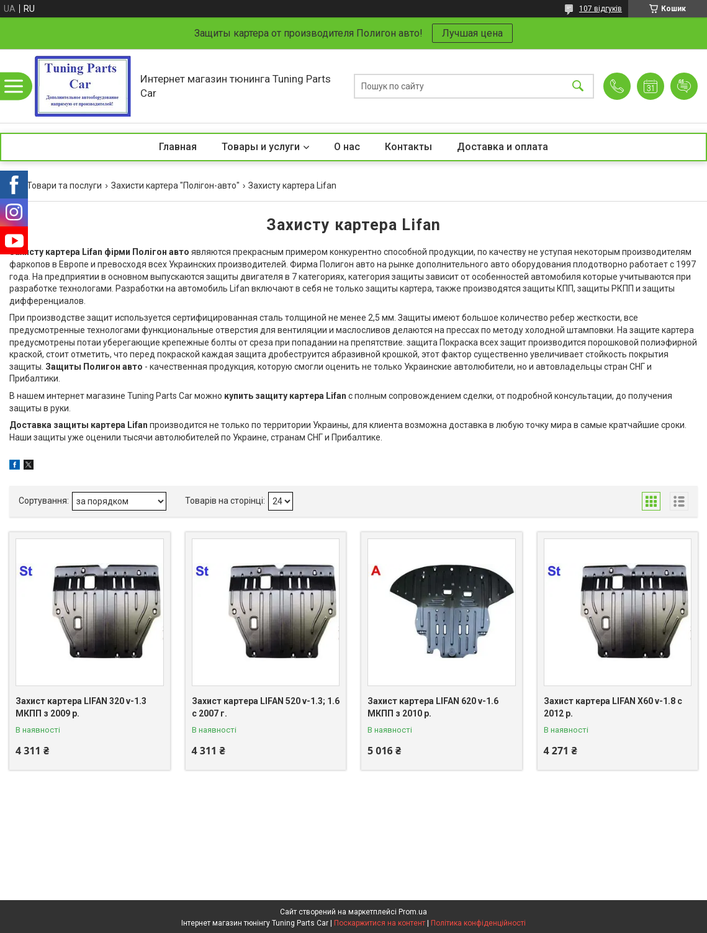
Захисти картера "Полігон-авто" (175, 185)
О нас (347, 147)
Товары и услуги (261, 147)
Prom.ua (413, 912)
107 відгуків (600, 8)
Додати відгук (684, 86)
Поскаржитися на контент (379, 923)
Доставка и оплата (502, 147)
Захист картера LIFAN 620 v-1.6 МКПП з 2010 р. (432, 707)
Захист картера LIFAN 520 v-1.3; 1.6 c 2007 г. (266, 707)
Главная (178, 147)
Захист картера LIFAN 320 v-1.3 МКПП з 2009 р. (81, 707)
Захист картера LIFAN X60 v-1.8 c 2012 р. (613, 707)
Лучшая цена (472, 33)
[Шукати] (578, 85)
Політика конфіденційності (478, 923)
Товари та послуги (64, 185)
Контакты (408, 147)
